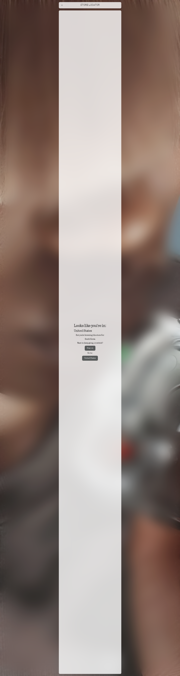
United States (90, 358)
